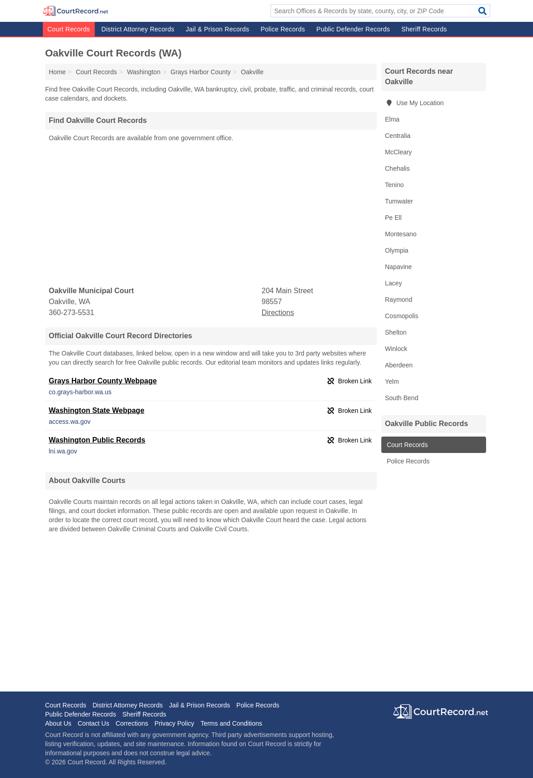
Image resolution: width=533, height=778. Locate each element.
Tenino (394, 184)
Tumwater (399, 201)
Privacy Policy (174, 723)
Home (57, 72)
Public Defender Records (353, 29)
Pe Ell (393, 217)
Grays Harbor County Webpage (103, 381)
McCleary (398, 152)
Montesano (400, 234)
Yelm (392, 381)
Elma (392, 119)
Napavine (398, 266)
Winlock (396, 348)
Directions (277, 312)
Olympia (396, 250)
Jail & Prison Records (217, 29)
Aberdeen (399, 365)
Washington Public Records (97, 440)
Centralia (397, 135)
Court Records (68, 29)
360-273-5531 (71, 312)
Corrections (132, 723)
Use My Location (414, 103)
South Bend (401, 398)
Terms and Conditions (231, 723)
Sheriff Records (424, 29)
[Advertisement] (211, 214)
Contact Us (93, 723)
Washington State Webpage (96, 410)
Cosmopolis (401, 316)
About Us (58, 723)
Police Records (283, 29)
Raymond (398, 299)
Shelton (395, 332)
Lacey (393, 283)
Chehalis (397, 168)
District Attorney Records (138, 29)
